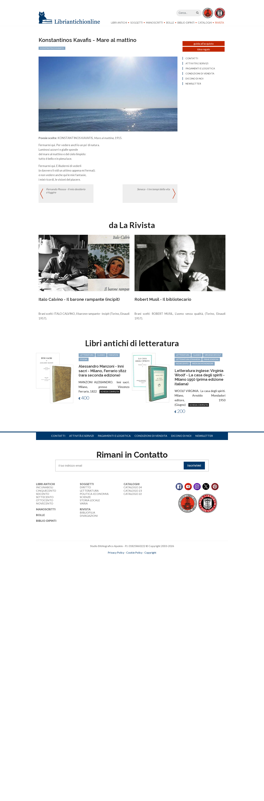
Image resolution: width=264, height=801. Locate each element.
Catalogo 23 (133, 492)
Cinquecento (46, 492)
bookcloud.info (138, 559)
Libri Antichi (119, 22)
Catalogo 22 (133, 495)
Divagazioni (89, 517)
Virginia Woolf (213, 357)
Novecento (182, 365)
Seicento (42, 495)
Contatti (58, 437)
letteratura (86, 357)
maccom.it (122, 559)
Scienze (85, 499)
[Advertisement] (101, 588)
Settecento (45, 499)
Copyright (150, 554)
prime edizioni (211, 361)
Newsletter (204, 437)
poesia (83, 361)
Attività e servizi (81, 437)
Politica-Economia (94, 495)
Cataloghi (205, 22)
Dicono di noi (181, 437)
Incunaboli (44, 489)
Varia (84, 505)
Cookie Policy (134, 554)
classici (101, 357)
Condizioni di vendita (151, 437)
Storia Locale (90, 502)
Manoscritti (154, 22)
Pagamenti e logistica (114, 437)
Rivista (219, 22)
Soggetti (136, 22)
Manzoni (113, 357)
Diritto (85, 489)
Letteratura (89, 492)
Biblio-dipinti (185, 22)
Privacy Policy (116, 554)
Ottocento (44, 502)
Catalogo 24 (133, 489)
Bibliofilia (87, 514)
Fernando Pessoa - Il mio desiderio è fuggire (66, 193)
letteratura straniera (188, 361)
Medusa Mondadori (202, 365)
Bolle (170, 22)
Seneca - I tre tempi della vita (153, 191)
